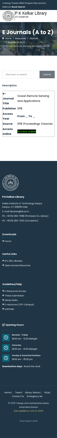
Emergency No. (35, 396)
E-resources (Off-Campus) (19, 304)
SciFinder (8, 309)
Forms (6, 241)
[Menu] (53, 28)
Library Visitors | (33, 392)
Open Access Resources (17, 265)
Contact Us (18, 396)
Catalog (6, 3)
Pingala (29, 3)
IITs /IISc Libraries (13, 260)
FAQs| (47, 392)
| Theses (14, 3)
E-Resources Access (15, 291)
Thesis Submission (14, 295)
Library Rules (10, 300)
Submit (47, 74)
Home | (8, 392)
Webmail (6, 7)
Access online (26, 131)
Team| (18, 392)
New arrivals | (40, 3)
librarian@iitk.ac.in (19, 211)
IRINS (21, 3)
